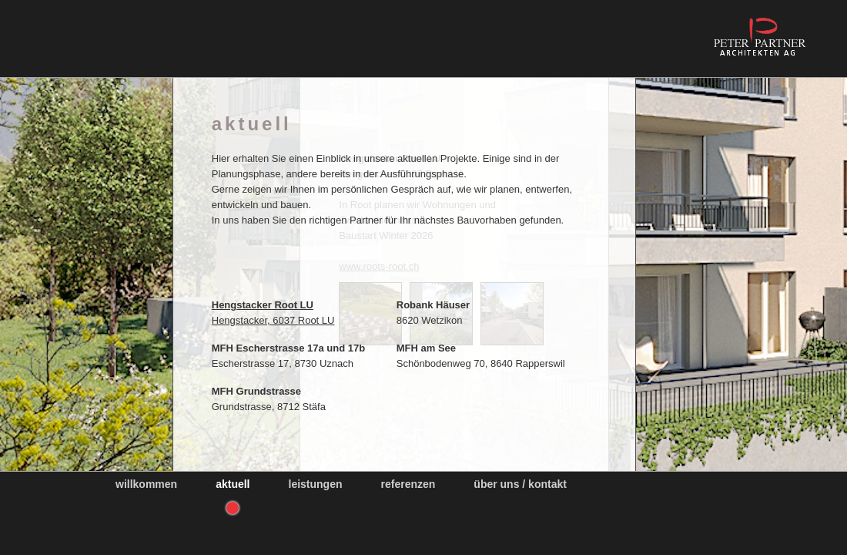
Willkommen (146, 484)
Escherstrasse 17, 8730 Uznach (308, 355)
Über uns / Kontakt (520, 484)
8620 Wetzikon (453, 312)
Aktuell (232, 484)
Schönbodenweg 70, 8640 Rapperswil (501, 355)
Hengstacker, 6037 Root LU (293, 312)
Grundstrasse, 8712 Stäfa (289, 398)
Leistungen (316, 484)
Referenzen (408, 484)
